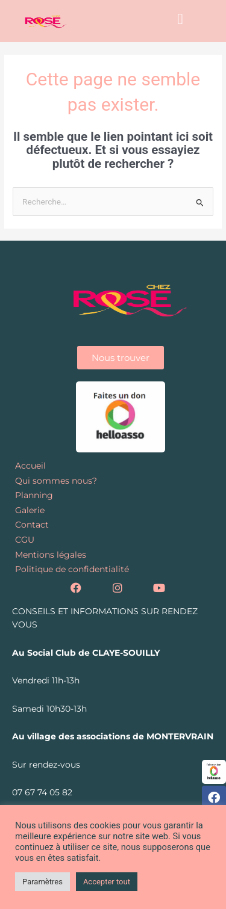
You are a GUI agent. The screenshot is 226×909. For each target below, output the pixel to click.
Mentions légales (50, 554)
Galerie (30, 510)
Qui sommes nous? (56, 480)
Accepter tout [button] (106, 881)
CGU (24, 539)
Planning (34, 495)
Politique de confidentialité (72, 569)
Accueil (30, 465)
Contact (32, 524)
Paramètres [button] (42, 881)
